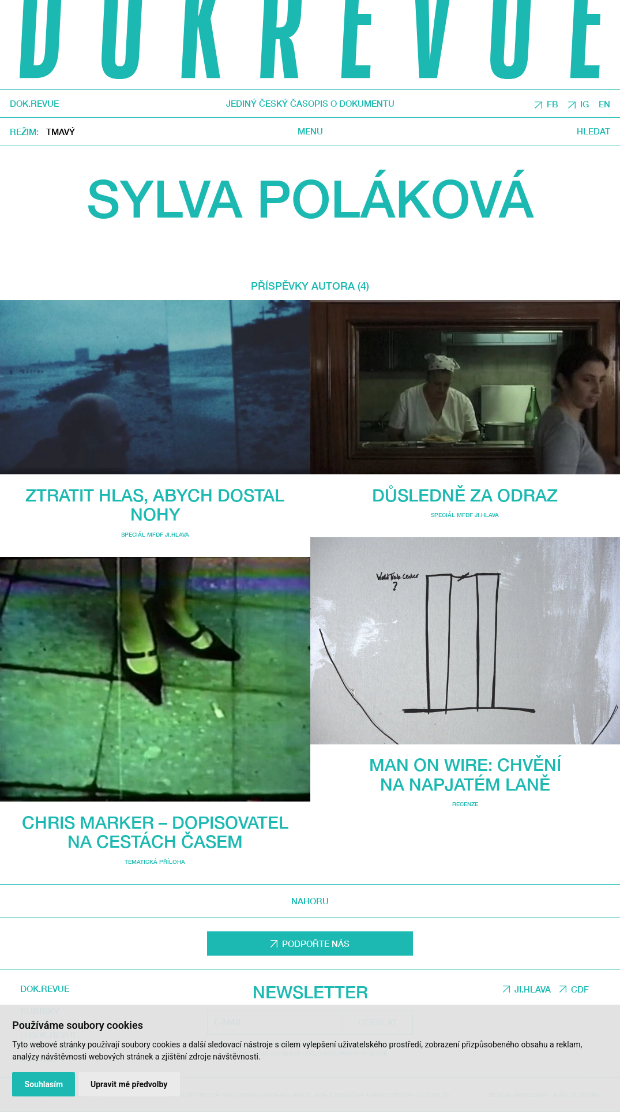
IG (584, 104)
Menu (310, 131)
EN (604, 104)
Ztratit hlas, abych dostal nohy (154, 504)
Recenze (465, 803)
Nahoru (310, 901)
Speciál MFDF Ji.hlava (155, 534)
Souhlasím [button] (44, 1084)
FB (552, 104)
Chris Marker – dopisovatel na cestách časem (155, 831)
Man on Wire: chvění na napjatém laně (465, 774)
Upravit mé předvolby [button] (129, 1084)
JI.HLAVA (532, 989)
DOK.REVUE (34, 103)
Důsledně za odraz (465, 495)
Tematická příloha (155, 861)
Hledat (593, 131)
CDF (580, 989)
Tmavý (60, 131)
